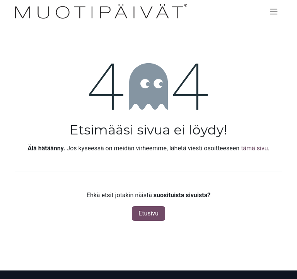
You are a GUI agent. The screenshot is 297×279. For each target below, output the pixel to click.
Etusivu (148, 213)
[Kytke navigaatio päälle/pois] (274, 11)
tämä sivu (254, 148)
